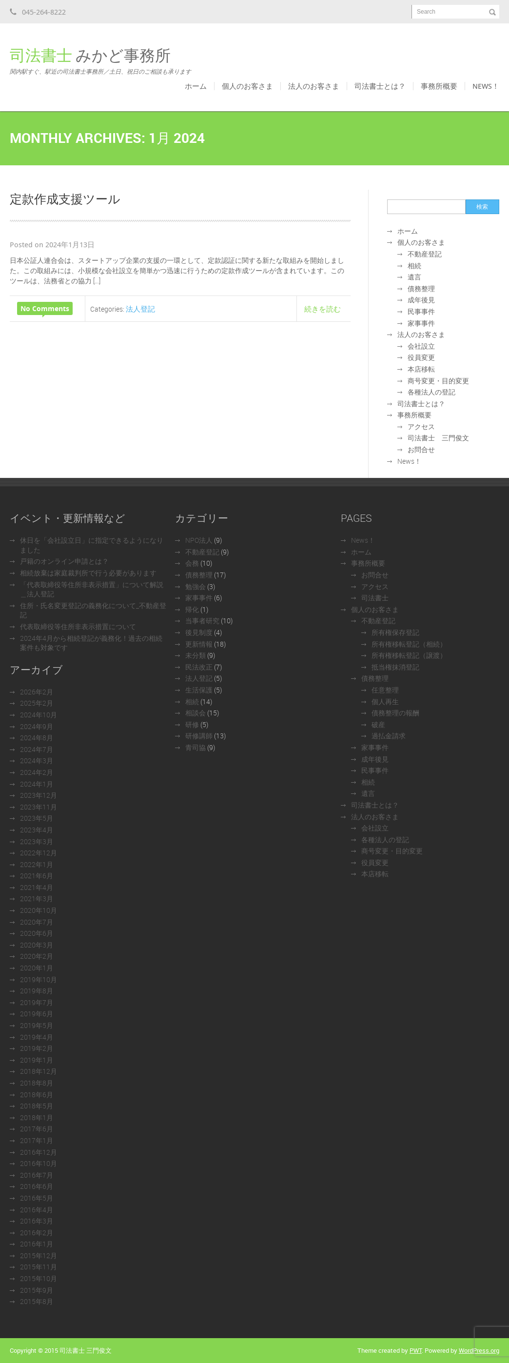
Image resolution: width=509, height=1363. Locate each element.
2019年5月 (36, 1025)
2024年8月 (36, 737)
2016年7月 (36, 1175)
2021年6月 (36, 875)
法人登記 (140, 309)
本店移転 (421, 369)
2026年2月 (36, 691)
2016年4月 (36, 1209)
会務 (192, 563)
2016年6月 (36, 1186)
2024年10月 (38, 714)
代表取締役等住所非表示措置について (78, 626)
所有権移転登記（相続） (409, 644)
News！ (485, 86)
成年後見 (421, 299)
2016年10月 (38, 1163)
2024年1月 (36, 784)
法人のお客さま (313, 86)
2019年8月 (36, 990)
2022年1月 (36, 864)
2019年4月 (36, 1037)
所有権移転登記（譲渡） (409, 655)
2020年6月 (36, 933)
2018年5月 (36, 1105)
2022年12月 (38, 852)
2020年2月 (36, 956)
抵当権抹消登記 (395, 667)
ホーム (196, 86)
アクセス (421, 426)
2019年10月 (38, 979)
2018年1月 (36, 1117)
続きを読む (322, 309)
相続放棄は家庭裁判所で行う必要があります (88, 572)
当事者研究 (202, 620)
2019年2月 (36, 1048)
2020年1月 (36, 967)
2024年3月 (36, 760)
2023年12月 (38, 795)
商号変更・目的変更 (438, 380)
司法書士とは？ (380, 86)
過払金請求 (389, 735)
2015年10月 (38, 1278)
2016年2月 (36, 1232)
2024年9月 (36, 726)
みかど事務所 (100, 60)
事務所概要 (439, 86)
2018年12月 (38, 1071)
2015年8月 (36, 1301)
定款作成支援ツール (65, 198)
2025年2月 (36, 703)
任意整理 (385, 689)
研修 (192, 724)
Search (426, 11)
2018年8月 (36, 1082)
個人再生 (385, 701)
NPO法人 (199, 540)
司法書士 (375, 597)
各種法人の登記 (431, 391)
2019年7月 (36, 1002)
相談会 (195, 712)
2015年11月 (38, 1266)
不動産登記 (425, 253)
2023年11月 (38, 806)
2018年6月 (36, 1094)
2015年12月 (38, 1255)
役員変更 (421, 357)
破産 (378, 724)
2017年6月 (36, 1128)
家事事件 (421, 323)
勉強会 (195, 586)
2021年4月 (36, 887)
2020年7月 (36, 922)
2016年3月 (36, 1220)
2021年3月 (36, 898)
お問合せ (421, 449)
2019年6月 (36, 1013)
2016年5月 (36, 1198)
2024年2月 (36, 772)
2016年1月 (36, 1243)
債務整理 (421, 288)
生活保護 (199, 689)
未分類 (195, 655)
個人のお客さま (247, 86)
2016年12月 (38, 1152)
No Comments (44, 308)
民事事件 (421, 311)
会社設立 (421, 346)
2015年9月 (36, 1290)
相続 (414, 265)
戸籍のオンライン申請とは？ (64, 561)
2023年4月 (36, 829)
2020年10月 (38, 910)
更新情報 (199, 644)
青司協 (195, 747)
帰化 (192, 609)
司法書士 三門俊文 (438, 437)
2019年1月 (36, 1060)
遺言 (414, 276)
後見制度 (199, 632)
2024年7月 (36, 749)
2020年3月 (36, 944)
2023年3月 (36, 841)
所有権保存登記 (395, 632)
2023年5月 (36, 818)
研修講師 (199, 735)
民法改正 (199, 667)
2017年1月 (36, 1140)
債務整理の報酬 (395, 712)
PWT (416, 1350)
